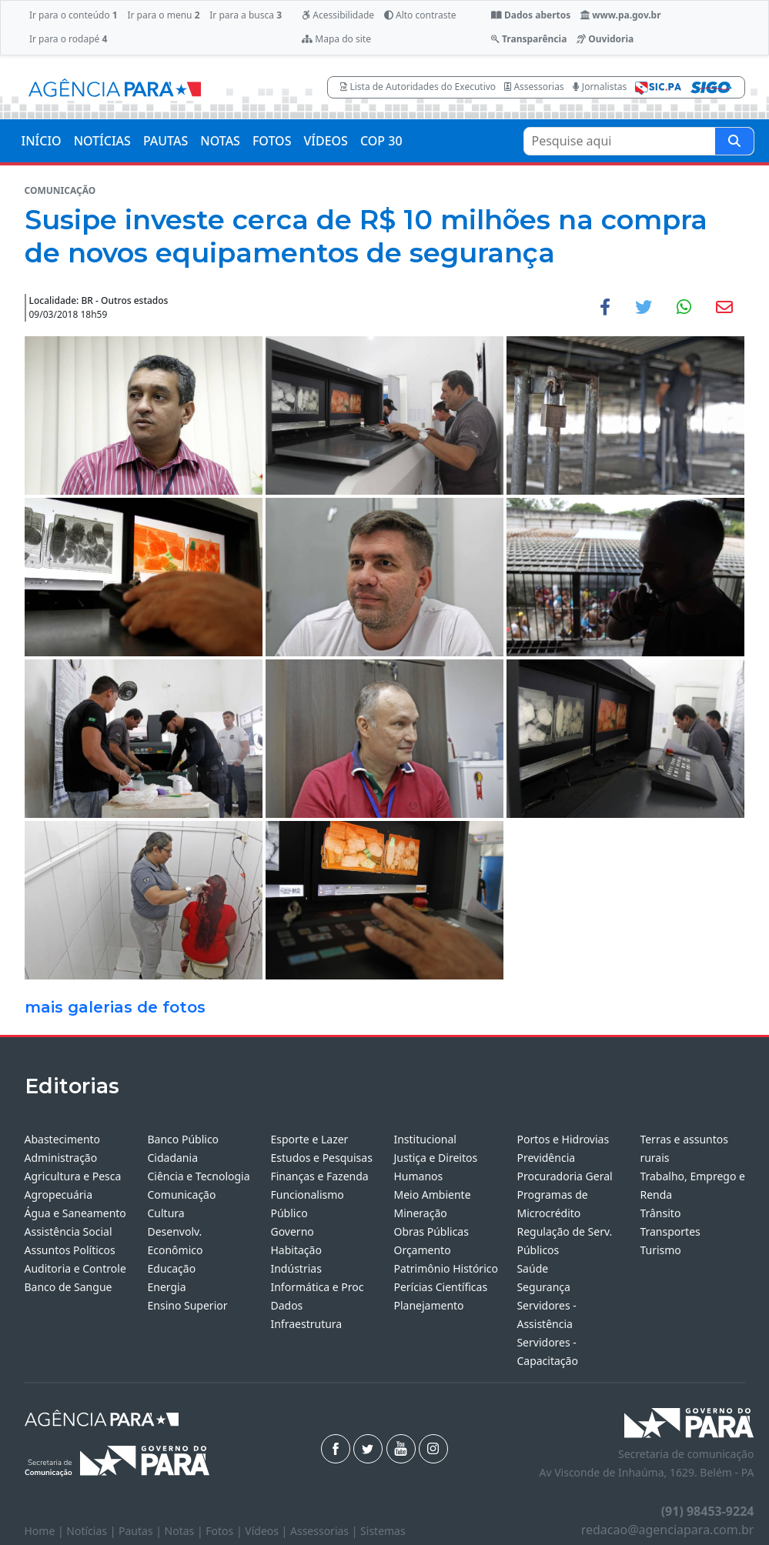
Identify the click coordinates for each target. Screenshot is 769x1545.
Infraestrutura (306, 1323)
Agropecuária (59, 1194)
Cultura (165, 1213)
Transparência (529, 38)
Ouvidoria (605, 38)
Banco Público (183, 1139)
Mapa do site (336, 38)
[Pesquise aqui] (734, 141)
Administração (61, 1157)
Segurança (543, 1287)
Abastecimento (63, 1139)
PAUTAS (165, 140)
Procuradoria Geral (564, 1176)
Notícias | (92, 1530)
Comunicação (181, 1194)
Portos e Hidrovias (563, 1139)
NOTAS (220, 140)
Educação (171, 1268)
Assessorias (533, 86)
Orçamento (421, 1250)
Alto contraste (420, 15)
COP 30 (381, 140)
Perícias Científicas (440, 1287)
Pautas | (142, 1530)
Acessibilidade (338, 15)
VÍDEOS (325, 140)
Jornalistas (600, 86)
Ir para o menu (163, 15)
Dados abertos (530, 15)
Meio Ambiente (431, 1194)
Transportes (670, 1231)
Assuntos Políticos (70, 1250)
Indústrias (295, 1268)
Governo (291, 1231)
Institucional (424, 1139)
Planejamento (428, 1305)
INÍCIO (42, 140)
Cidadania (172, 1157)
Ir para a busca (245, 15)
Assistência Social (68, 1231)
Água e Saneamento (75, 1213)
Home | (46, 1530)
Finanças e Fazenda (319, 1176)
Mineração (419, 1213)
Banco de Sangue (68, 1287)
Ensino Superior (187, 1305)
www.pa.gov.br (620, 15)
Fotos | (225, 1530)
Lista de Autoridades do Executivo (418, 86)
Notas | (185, 1530)
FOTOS (272, 140)
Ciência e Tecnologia (198, 1176)
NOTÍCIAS (102, 140)
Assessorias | (325, 1530)
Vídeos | (267, 1530)
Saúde (532, 1268)
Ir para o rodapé (68, 38)
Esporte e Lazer (309, 1139)
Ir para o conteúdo (73, 15)
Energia (166, 1287)
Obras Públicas (430, 1231)
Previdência (546, 1157)
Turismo (660, 1250)
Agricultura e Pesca (73, 1176)
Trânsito (660, 1213)
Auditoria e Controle (75, 1268)
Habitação (295, 1250)
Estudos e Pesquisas (321, 1157)
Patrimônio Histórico (445, 1268)
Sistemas (383, 1530)
